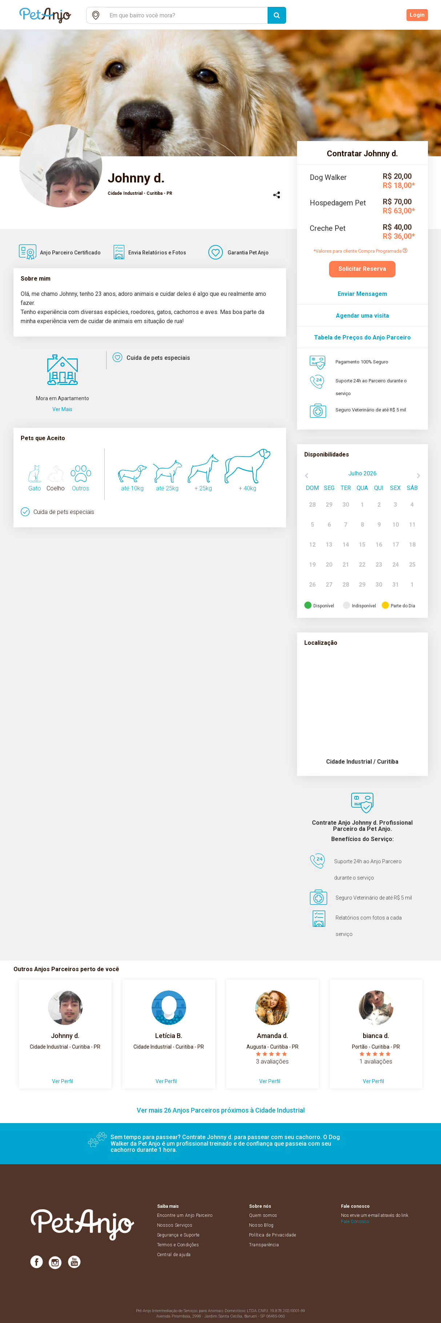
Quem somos (263, 1215)
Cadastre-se (383, 15)
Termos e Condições (178, 1244)
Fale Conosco (355, 1221)
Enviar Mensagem (362, 293)
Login (417, 15)
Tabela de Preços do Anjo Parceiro (362, 337)
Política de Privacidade (272, 1235)
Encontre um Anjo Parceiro (185, 1215)
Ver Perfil (62, 1081)
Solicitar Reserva (362, 268)
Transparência (264, 1244)
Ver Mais (62, 409)
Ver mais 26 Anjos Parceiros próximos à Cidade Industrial (221, 1110)
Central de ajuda (174, 1254)
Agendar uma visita (362, 315)
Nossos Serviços (175, 1225)
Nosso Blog (261, 1225)
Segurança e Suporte (178, 1235)
